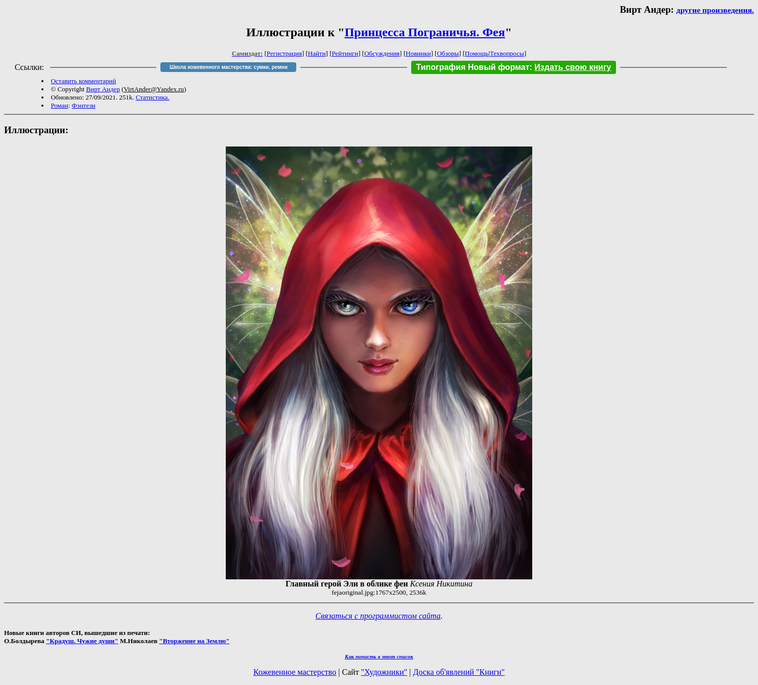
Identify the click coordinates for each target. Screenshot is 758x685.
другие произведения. (715, 10)
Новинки (418, 53)
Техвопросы (507, 53)
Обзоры (448, 53)
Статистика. (153, 97)
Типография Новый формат (473, 67)
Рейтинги (345, 53)
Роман (59, 105)
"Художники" (384, 672)
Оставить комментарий (83, 81)
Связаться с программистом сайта (378, 615)
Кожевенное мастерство (294, 672)
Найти (317, 53)
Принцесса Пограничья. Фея (425, 32)
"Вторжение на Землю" (194, 641)
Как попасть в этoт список (379, 656)
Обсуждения (381, 53)
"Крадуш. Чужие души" (82, 641)
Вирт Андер (103, 89)
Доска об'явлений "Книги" (459, 672)
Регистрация (284, 53)
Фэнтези (84, 105)
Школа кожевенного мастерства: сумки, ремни (229, 67)
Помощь (476, 53)
